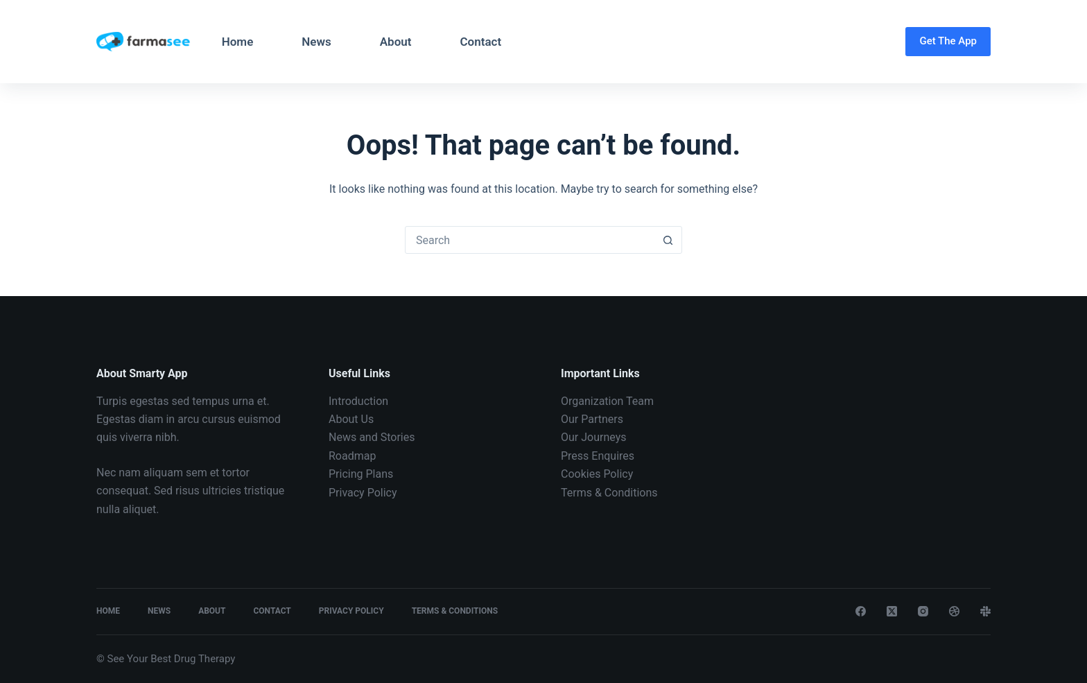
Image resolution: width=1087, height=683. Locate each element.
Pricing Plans (361, 474)
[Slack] (985, 611)
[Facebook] (860, 611)
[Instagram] (923, 611)
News (316, 42)
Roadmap (352, 455)
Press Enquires (597, 455)
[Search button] (667, 240)
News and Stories (372, 437)
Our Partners (592, 419)
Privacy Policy (363, 492)
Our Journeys (593, 437)
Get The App (948, 41)
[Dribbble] (954, 611)
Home (238, 42)
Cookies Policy (597, 474)
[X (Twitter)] (892, 611)
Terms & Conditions (609, 492)
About (396, 42)
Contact (480, 42)
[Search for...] (530, 240)
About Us (351, 419)
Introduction (358, 401)
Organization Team (607, 401)
